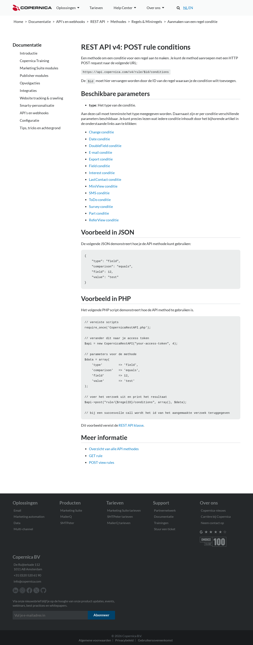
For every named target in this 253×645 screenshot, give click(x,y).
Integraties (28, 90)
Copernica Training (34, 60)
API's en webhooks (70, 21)
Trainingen (161, 523)
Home (18, 21)
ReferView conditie (104, 219)
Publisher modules (34, 75)
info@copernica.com (27, 581)
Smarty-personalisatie (37, 105)
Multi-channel (23, 529)
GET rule (95, 464)
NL (185, 8)
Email (17, 510)
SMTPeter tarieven (120, 516)
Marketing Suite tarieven (124, 510)
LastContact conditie (105, 178)
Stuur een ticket (164, 529)
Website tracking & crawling (41, 98)
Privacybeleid (124, 640)
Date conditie (99, 138)
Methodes (118, 21)
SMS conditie (99, 192)
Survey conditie (101, 206)
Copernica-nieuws (213, 510)
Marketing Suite (71, 510)
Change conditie (101, 131)
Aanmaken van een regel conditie (192, 21)
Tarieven (96, 8)
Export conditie (101, 158)
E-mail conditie (100, 151)
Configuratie (29, 120)
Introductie (28, 53)
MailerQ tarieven (118, 523)
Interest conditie (102, 172)
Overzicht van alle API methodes (114, 457)
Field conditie (99, 165)
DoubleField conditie (105, 145)
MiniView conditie (103, 185)
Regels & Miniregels (146, 21)
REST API (97, 21)
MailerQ (66, 516)
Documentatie (39, 21)
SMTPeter (67, 523)
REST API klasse (131, 434)
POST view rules (101, 471)
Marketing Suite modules (39, 68)
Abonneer (101, 615)
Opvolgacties (30, 83)
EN (190, 8)
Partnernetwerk (165, 510)
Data (17, 523)
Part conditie (99, 212)
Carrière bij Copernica (216, 516)
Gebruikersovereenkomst (155, 640)
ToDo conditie (100, 199)
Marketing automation (29, 516)
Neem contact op (212, 523)
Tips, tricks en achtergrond (40, 128)
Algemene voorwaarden (95, 640)
